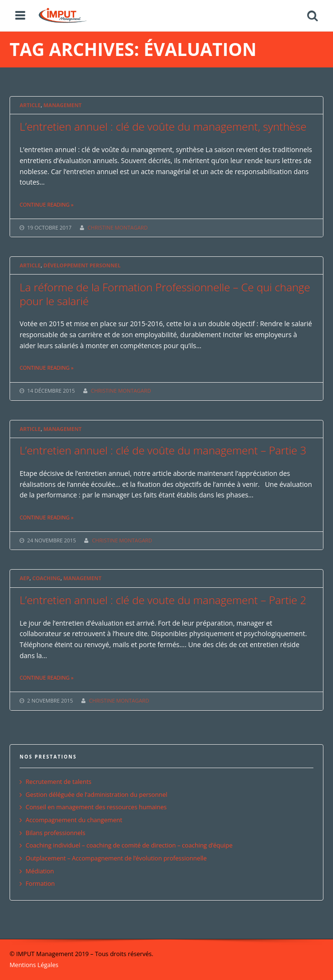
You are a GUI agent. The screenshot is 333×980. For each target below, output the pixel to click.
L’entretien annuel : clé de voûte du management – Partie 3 (163, 450)
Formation (40, 884)
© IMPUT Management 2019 (49, 954)
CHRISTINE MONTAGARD (118, 227)
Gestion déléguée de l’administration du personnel (96, 795)
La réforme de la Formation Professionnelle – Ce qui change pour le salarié (165, 294)
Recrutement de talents (59, 782)
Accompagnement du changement (74, 820)
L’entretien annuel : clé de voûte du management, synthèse (163, 126)
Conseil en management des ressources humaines (96, 807)
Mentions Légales (34, 965)
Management (63, 105)
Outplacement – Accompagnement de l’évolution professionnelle (116, 858)
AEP (24, 578)
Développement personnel (82, 265)
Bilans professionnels (56, 833)
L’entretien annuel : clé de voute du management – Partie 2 (163, 600)
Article (30, 105)
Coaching (46, 578)
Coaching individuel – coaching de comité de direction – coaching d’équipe (129, 845)
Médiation (40, 871)
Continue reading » (47, 204)
